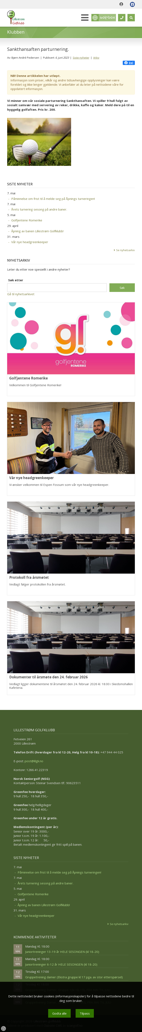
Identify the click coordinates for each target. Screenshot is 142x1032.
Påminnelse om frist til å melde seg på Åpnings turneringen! (53, 199)
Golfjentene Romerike (26, 220)
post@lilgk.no (34, 761)
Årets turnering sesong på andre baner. (39, 209)
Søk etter (15, 280)
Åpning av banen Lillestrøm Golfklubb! (37, 231)
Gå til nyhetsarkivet (20, 294)
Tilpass (85, 1013)
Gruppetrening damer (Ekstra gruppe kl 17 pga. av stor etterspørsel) (74, 977)
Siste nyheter (81, 57)
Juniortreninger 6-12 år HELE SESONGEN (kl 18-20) (61, 964)
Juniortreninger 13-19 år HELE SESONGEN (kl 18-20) (62, 952)
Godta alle (59, 1013)
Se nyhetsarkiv (125, 250)
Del (128, 63)
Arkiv (96, 57)
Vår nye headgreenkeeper (29, 242)
